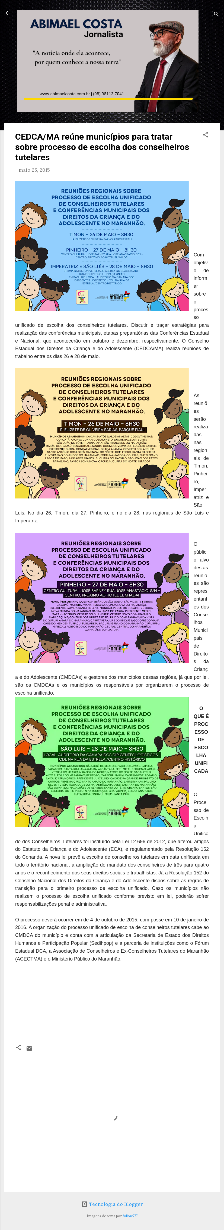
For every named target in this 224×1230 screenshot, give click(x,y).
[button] (205, 135)
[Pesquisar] (216, 15)
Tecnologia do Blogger (112, 1204)
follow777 (130, 1216)
